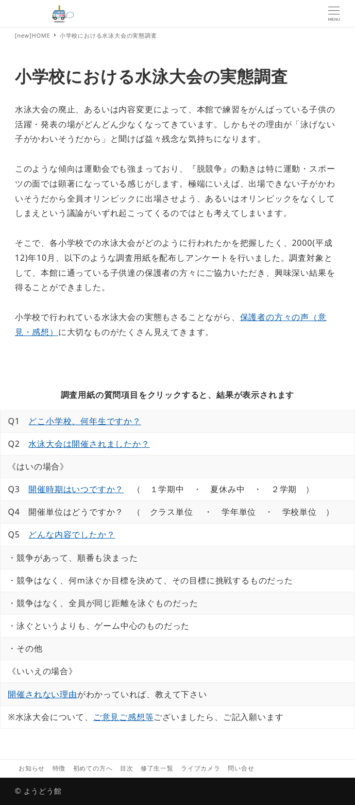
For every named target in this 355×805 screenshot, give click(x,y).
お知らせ (32, 768)
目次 (126, 768)
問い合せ (241, 768)
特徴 (59, 768)
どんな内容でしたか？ (71, 534)
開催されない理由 (42, 694)
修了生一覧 (157, 768)
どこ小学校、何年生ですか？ (84, 421)
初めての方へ (93, 768)
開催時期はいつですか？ (76, 489)
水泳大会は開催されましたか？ (88, 443)
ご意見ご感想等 (123, 717)
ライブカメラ (201, 768)
